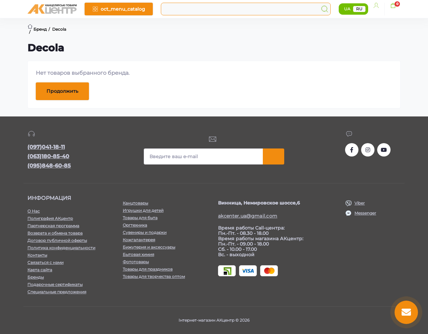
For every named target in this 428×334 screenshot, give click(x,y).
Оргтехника (135, 225)
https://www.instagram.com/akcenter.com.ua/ (367, 149)
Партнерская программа (53, 225)
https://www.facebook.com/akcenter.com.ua (351, 149)
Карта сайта (39, 269)
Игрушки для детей (143, 210)
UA (347, 8)
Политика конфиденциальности (61, 247)
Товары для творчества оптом (154, 276)
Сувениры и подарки (145, 232)
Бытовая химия (138, 254)
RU (359, 8)
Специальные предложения (56, 291)
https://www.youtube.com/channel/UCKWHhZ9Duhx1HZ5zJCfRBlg (384, 149)
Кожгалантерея (139, 239)
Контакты (37, 255)
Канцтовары (135, 203)
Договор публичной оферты (57, 240)
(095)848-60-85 (49, 165)
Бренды (35, 277)
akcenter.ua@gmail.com (247, 216)
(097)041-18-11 (46, 147)
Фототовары (136, 261)
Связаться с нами (45, 262)
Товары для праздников (148, 269)
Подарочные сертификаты (55, 284)
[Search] (325, 9)
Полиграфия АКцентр (50, 218)
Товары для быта (140, 217)
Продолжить (62, 91)
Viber (359, 203)
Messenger (365, 213)
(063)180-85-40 (48, 156)
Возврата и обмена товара (55, 233)
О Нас (33, 211)
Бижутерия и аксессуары (149, 247)
